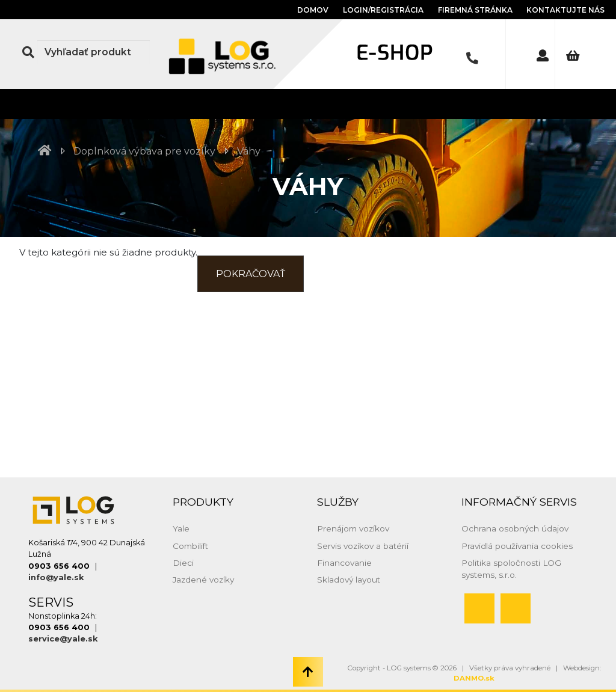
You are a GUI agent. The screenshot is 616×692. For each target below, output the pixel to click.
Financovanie (344, 563)
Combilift (190, 546)
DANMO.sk (474, 678)
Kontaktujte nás (565, 9)
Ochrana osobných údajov (514, 528)
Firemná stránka (476, 9)
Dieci (183, 563)
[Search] (93, 52)
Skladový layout (348, 579)
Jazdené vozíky (203, 579)
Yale (181, 528)
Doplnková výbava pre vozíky (144, 151)
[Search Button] (28, 52)
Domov (312, 9)
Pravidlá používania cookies (517, 546)
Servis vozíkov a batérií (362, 546)
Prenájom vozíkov (353, 528)
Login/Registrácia (383, 9)
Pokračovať (250, 274)
